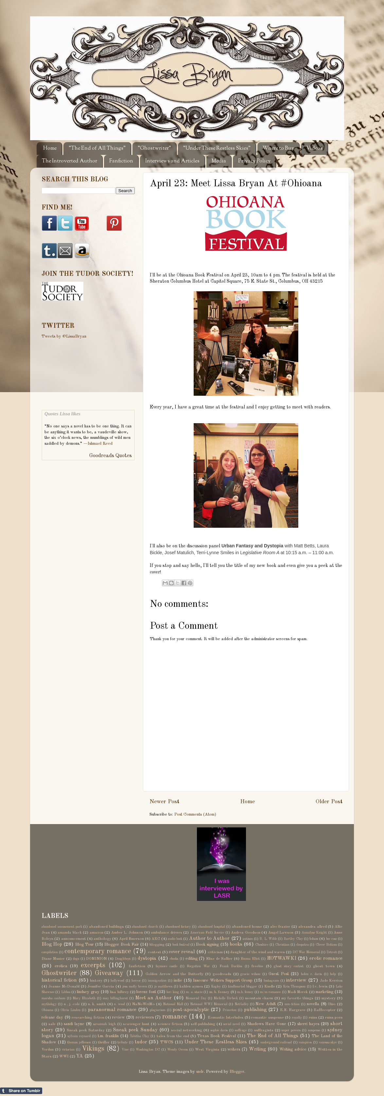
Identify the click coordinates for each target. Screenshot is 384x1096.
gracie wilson (250, 974)
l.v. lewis (320, 986)
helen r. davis (311, 974)
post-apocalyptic (191, 1009)
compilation (50, 952)
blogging (157, 945)
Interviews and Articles (172, 161)
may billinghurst (115, 998)
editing (191, 958)
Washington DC (148, 1049)
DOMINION (96, 959)
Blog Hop (52, 944)
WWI (64, 1056)
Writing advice (292, 1049)
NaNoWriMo (143, 1004)
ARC (155, 939)
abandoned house (247, 927)
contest (154, 952)
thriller (104, 1042)
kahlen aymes (191, 986)
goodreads (222, 974)
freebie (257, 966)
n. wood (119, 1004)
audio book (175, 938)
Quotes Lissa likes (62, 413)
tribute (122, 1042)
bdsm (313, 939)
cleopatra (302, 944)
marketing (324, 992)
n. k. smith (97, 1004)
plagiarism (158, 1010)
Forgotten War (198, 966)
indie (178, 980)
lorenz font (146, 992)
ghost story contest (289, 966)
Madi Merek (298, 992)
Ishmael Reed (100, 443)
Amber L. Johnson (127, 933)
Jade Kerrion (331, 981)
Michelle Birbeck (226, 998)
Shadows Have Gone (266, 1024)
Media (219, 161)
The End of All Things (272, 1035)
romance (174, 1017)
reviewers (145, 1017)
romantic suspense (267, 1018)
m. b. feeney (219, 992)
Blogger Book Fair (121, 944)
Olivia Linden (70, 1010)
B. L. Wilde (268, 938)
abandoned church (145, 926)
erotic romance (325, 958)
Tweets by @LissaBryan (64, 336)
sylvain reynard (79, 1036)
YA (79, 1056)
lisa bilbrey (119, 992)
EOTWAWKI (281, 958)
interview (296, 980)
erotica (61, 966)
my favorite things (297, 998)
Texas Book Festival (216, 1036)
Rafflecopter (325, 1010)
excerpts (93, 965)
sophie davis (219, 1030)
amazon (96, 933)
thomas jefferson (79, 1042)
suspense (314, 1030)
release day (52, 1017)
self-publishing (203, 1024)
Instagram (271, 980)
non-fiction (292, 1004)
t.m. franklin (108, 1036)
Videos (314, 148)
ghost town (324, 966)
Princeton (229, 1010)
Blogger (237, 1072)
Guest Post (279, 974)
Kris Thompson (294, 986)
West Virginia (207, 1050)
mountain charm (259, 998)
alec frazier (280, 927)
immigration (157, 980)
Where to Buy (278, 148)
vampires (305, 1042)
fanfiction (137, 966)
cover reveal (182, 952)
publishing (255, 1009)
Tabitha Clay (139, 1036)
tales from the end (173, 1036)
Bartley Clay (293, 938)
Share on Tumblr (21, 1091)
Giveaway (109, 973)
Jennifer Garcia (100, 986)
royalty (297, 1017)
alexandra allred (312, 927)
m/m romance (270, 992)
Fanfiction (121, 161)
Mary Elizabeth (84, 998)
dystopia (147, 958)
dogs (76, 958)
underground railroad (276, 1042)
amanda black (70, 933)
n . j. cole (72, 1004)
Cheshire (261, 944)
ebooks (174, 958)
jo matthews (163, 986)
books (236, 944)
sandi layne (74, 1024)
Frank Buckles (230, 966)
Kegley (216, 986)
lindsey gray (88, 992)
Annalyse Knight (314, 932)
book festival (180, 944)
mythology (49, 1004)
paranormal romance (112, 1009)
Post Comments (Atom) (195, 814)
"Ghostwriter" (154, 148)
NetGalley (242, 1004)
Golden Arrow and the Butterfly (174, 974)
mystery (329, 998)
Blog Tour (84, 944)
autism (248, 938)
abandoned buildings (106, 927)
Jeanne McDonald (63, 986)
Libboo (65, 992)
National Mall (173, 1004)
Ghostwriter (59, 973)
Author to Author (209, 938)
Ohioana (47, 1010)
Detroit (331, 952)
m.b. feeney (245, 992)
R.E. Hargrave (292, 1010)
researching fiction (88, 1018)
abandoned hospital (211, 926)
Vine (125, 1049)
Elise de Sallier (219, 959)
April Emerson (131, 939)
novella (313, 1004)
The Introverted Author (69, 161)
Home (50, 148)
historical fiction (59, 980)
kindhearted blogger (242, 986)
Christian (282, 944)
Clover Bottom (326, 944)
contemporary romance (97, 951)
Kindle (269, 986)
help (333, 974)
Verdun (48, 1050)
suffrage (241, 1030)
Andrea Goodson (245, 933)
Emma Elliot (250, 958)
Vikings (93, 1049)
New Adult (265, 1004)
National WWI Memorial (208, 1004)
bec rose (331, 938)
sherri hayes (308, 1024)
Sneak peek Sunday (135, 1030)
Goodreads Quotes (110, 455)
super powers (291, 1030)
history (96, 981)
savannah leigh (104, 1024)
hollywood (117, 980)
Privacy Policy (254, 161)
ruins (313, 1018)
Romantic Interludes (225, 1018)
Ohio (332, 1004)
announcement (73, 939)
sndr (200, 1072)
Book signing (207, 944)
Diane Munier (53, 959)
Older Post (329, 802)
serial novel (231, 1024)
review (118, 1017)
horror (136, 980)
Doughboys (123, 958)
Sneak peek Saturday (85, 1030)
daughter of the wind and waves (257, 952)
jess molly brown (134, 986)
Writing (257, 1049)
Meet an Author (153, 998)
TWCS (166, 1042)
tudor (141, 1042)
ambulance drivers (166, 933)
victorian (68, 1049)
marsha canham (53, 998)
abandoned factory (178, 926)
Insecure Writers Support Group (222, 980)
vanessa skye (328, 1042)
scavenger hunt (136, 1024)
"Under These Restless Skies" (217, 148)
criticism (215, 952)
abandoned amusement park (62, 926)
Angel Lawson (281, 933)
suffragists (263, 1030)
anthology (102, 939)
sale (52, 1024)
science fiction (170, 1024)
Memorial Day (195, 998)
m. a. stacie (194, 992)
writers (233, 1049)
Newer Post (164, 802)
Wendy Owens (177, 1049)
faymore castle (167, 966)
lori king (172, 992)
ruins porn (333, 1018)
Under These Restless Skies (215, 1042)
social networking (186, 1030)
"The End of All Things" (97, 148)
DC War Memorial (306, 952)
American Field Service (207, 932)
